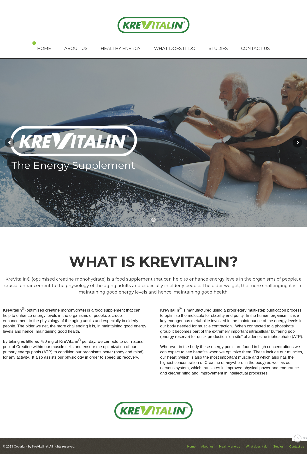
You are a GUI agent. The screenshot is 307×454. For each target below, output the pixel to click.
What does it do (174, 48)
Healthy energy (121, 48)
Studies (218, 48)
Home (44, 48)
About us (76, 48)
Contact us (255, 48)
